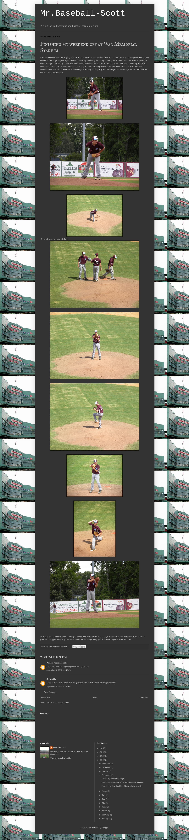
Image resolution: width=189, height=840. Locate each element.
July (104, 795)
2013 (102, 756)
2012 (102, 760)
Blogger (105, 827)
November (106, 767)
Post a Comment (50, 692)
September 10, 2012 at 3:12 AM (59, 670)
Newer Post (45, 698)
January (105, 819)
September (106, 775)
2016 (102, 748)
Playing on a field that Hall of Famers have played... (122, 786)
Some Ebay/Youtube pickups (113, 779)
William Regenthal (54, 663)
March (105, 811)
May (104, 803)
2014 (102, 752)
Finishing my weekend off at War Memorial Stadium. (122, 782)
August (105, 791)
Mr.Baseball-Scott (82, 13)
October (105, 771)
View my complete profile (60, 758)
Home (94, 698)
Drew (49, 679)
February (105, 815)
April (104, 807)
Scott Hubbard (59, 748)
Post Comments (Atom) (60, 702)
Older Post (144, 698)
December (106, 763)
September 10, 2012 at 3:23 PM (59, 686)
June (104, 799)
